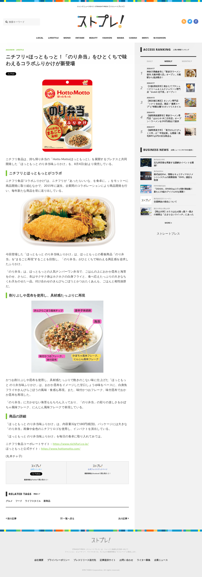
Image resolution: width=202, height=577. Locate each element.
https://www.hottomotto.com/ (61, 448)
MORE (168, 223)
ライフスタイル (33, 500)
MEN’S (145, 37)
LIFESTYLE (53, 37)
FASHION (107, 37)
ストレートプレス (168, 233)
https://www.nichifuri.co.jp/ (71, 444)
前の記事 (11, 518)
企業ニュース (161, 560)
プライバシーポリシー (58, 560)
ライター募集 (143, 560)
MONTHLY (187, 61)
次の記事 (123, 518)
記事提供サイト (108, 560)
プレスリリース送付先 (84, 560)
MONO (67, 37)
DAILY (150, 61)
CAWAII (133, 37)
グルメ (9, 500)
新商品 (47, 500)
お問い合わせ (126, 560)
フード (18, 500)
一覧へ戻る (67, 518)
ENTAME (80, 37)
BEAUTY (93, 37)
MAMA (120, 37)
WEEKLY (168, 61)
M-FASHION (160, 37)
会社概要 (38, 560)
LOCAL (39, 37)
